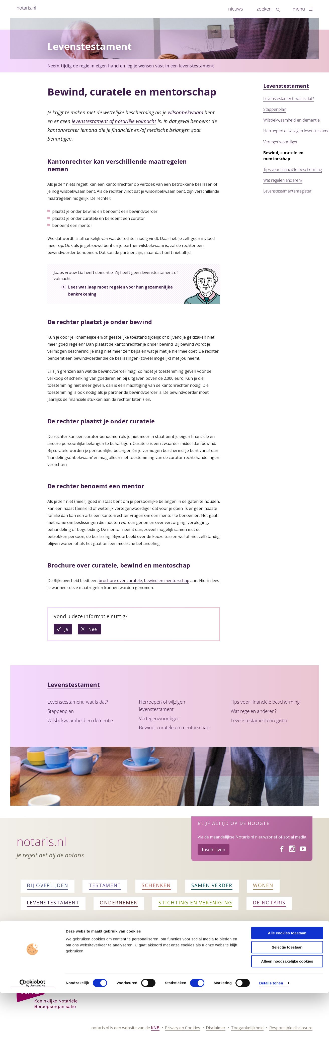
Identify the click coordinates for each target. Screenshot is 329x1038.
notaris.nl (26, 7)
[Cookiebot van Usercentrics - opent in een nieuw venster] (32, 1028)
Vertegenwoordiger (280, 142)
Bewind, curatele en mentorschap (174, 727)
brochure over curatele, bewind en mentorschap (144, 580)
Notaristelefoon (155, 942)
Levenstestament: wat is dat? (288, 98)
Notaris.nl (41, 841)
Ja (68, 630)
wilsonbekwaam (185, 112)
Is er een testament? (96, 942)
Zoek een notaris (42, 942)
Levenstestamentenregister (287, 191)
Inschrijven (213, 849)
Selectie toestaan (287, 992)
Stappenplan (274, 109)
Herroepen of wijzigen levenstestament (162, 705)
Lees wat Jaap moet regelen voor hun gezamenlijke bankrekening (120, 290)
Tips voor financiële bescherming (292, 169)
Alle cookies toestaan (287, 978)
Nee (94, 630)
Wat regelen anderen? (282, 180)
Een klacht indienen (212, 942)
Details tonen (271, 1028)
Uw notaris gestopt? (277, 942)
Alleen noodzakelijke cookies (287, 1006)
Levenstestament (286, 85)
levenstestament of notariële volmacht (114, 121)
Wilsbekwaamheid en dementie (291, 120)
